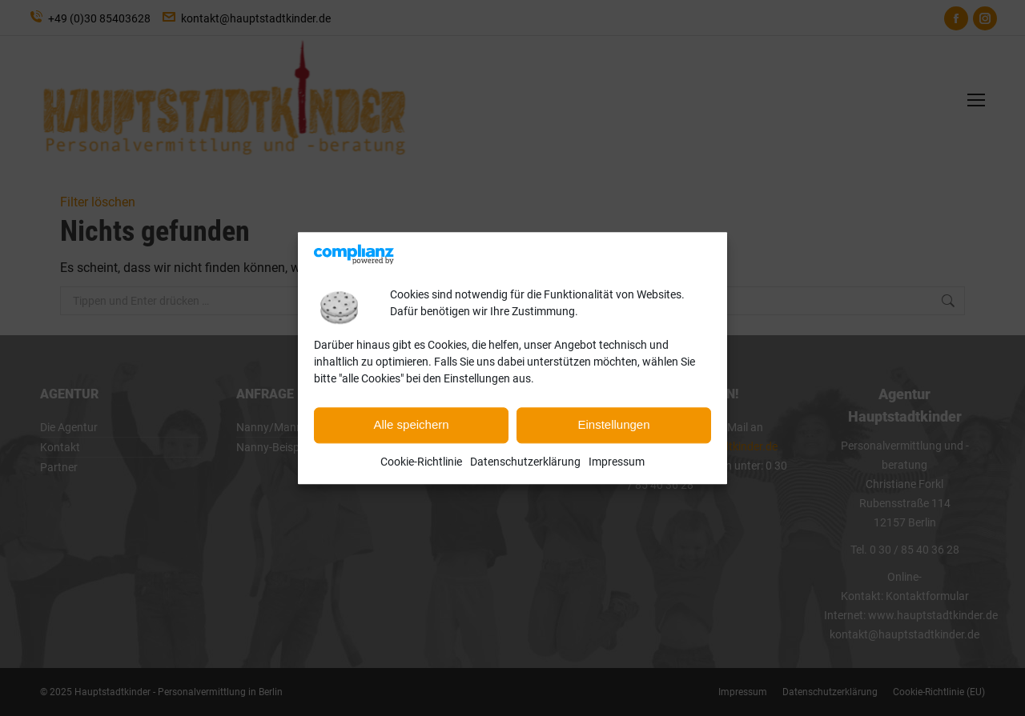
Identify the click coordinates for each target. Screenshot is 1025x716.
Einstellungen (613, 425)
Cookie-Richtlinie (421, 461)
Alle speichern (410, 425)
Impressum (617, 461)
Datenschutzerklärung (525, 461)
